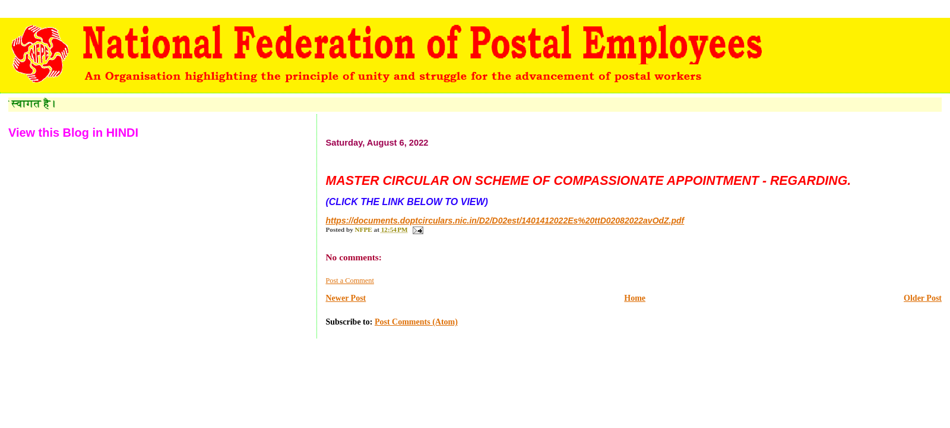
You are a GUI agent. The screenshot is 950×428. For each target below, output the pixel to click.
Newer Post (345, 298)
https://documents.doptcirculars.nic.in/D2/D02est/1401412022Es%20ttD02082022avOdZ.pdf (504, 220)
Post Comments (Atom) (416, 321)
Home (634, 298)
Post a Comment (349, 280)
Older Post (923, 298)
